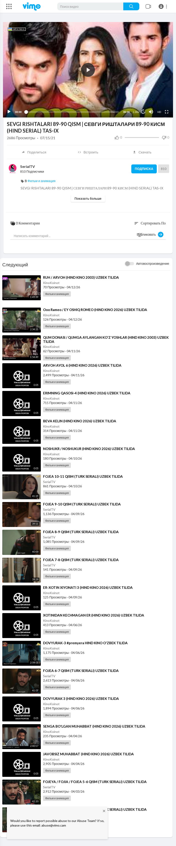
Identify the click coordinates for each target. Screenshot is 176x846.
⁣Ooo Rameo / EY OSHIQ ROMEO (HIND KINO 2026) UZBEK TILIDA (95, 309)
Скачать (142, 152)
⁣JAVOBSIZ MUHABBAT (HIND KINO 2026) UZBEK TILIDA (88, 753)
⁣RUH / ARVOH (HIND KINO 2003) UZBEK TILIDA (81, 277)
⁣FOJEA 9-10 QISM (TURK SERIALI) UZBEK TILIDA (82, 504)
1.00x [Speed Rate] (135, 111)
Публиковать (150, 234)
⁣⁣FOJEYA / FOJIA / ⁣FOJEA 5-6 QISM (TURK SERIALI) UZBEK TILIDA (95, 781)
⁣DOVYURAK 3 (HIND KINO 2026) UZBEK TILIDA (81, 698)
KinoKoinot (51, 282)
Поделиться (34, 152)
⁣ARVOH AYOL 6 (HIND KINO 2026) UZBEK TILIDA (82, 365)
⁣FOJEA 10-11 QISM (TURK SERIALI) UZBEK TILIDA (83, 476)
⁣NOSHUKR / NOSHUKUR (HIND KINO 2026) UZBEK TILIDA (89, 448)
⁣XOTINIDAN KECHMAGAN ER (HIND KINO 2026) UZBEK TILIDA (93, 615)
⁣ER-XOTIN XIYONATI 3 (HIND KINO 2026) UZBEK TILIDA (88, 587)
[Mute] (150, 111)
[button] (163, 6)
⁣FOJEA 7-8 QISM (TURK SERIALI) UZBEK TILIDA (81, 559)
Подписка (143, 168)
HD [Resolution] (159, 111)
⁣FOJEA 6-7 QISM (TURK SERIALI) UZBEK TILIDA (81, 670)
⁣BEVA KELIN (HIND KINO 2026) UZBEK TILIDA (79, 420)
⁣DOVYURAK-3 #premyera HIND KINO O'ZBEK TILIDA (85, 642)
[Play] (9, 111)
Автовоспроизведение (152, 263)
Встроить (88, 152)
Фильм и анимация (41, 180)
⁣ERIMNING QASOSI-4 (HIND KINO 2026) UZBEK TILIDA (86, 392)
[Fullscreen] (166, 111)
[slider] (72, 111)
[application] (88, 69)
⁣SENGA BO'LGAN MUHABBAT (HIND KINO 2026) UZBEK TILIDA (94, 725)
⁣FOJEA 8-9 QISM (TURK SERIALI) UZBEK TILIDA (81, 531)
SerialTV (27, 166)
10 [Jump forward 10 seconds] (143, 111)
